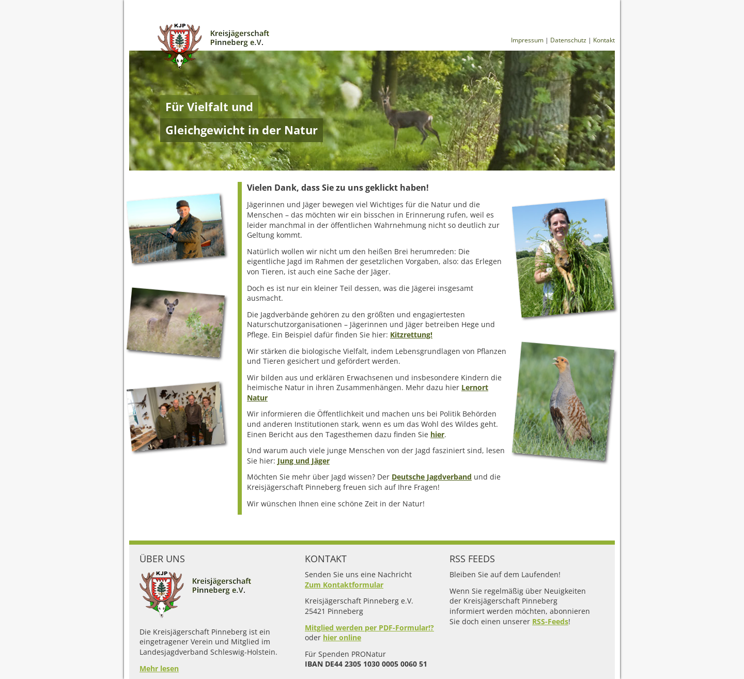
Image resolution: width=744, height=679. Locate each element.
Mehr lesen (159, 668)
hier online (342, 637)
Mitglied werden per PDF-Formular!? (369, 627)
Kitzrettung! (411, 335)
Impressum (527, 40)
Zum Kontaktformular (344, 585)
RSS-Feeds (550, 621)
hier (437, 434)
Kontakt (604, 40)
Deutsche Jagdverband (432, 477)
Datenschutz (568, 40)
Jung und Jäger (303, 461)
